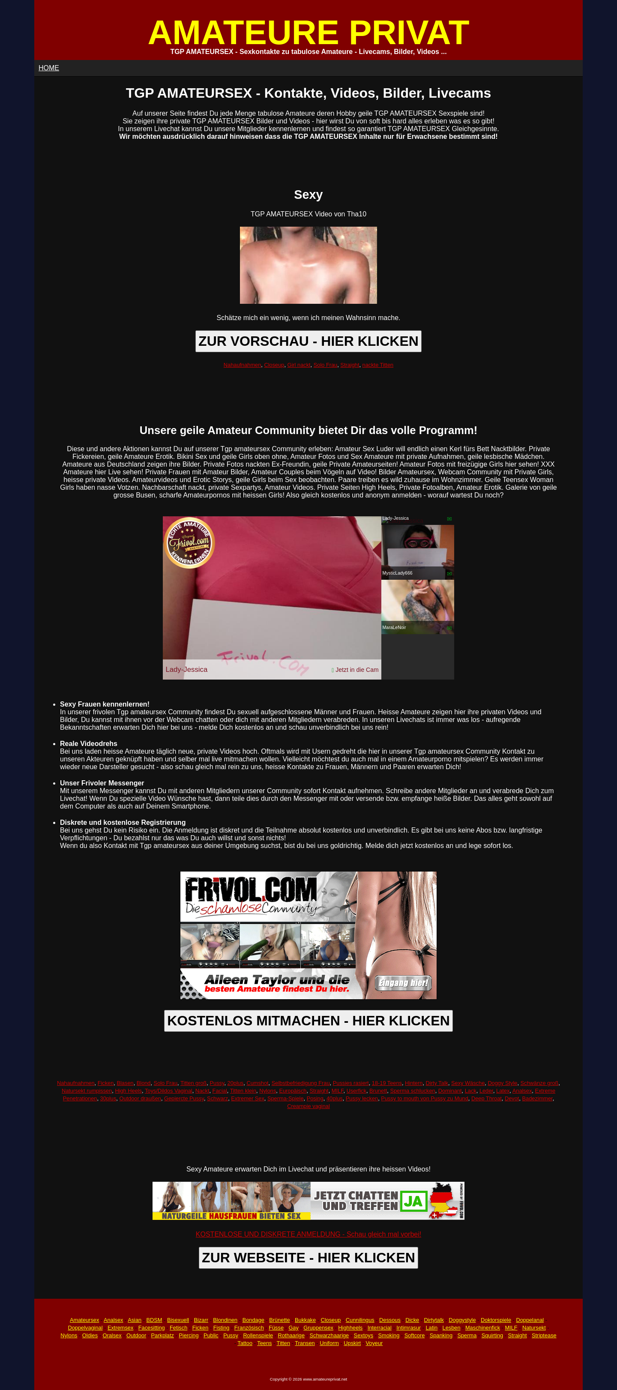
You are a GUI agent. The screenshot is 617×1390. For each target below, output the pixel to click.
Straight (349, 365)
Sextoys (364, 1335)
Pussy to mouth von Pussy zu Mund (424, 1098)
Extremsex (120, 1327)
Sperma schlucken (412, 1090)
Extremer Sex (247, 1098)
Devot (512, 1098)
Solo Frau (325, 365)
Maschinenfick (482, 1327)
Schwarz (217, 1098)
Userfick (356, 1090)
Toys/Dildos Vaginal (168, 1090)
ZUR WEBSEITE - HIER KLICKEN (308, 1257)
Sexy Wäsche (468, 1083)
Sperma (466, 1335)
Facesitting (151, 1327)
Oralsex (111, 1335)
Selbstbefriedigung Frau (301, 1083)
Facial (220, 1090)
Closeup (274, 365)
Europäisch (292, 1090)
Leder (486, 1090)
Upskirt (352, 1343)
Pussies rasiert (351, 1083)
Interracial (380, 1327)
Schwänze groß (540, 1083)
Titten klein (243, 1090)
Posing (315, 1098)
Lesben (452, 1327)
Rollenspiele (258, 1335)
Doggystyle (462, 1320)
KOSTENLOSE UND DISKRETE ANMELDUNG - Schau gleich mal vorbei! (308, 1234)
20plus (236, 1083)
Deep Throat (486, 1098)
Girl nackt (299, 365)
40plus (334, 1098)
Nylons (267, 1090)
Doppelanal (530, 1320)
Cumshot (257, 1083)
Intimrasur (408, 1327)
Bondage (253, 1320)
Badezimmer (537, 1098)
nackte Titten (378, 365)
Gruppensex (318, 1327)
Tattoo (244, 1343)
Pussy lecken (362, 1098)
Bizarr (201, 1320)
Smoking (389, 1335)
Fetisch (178, 1327)
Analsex (522, 1090)
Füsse (276, 1327)
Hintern (413, 1083)
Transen (304, 1343)
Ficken (106, 1083)
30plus (108, 1098)
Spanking (441, 1335)
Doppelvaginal (85, 1327)
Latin (431, 1327)
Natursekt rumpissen (87, 1090)
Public (211, 1335)
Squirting (492, 1335)
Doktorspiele (496, 1320)
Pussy (217, 1083)
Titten (284, 1343)
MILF (338, 1090)
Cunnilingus (360, 1320)
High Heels (128, 1090)
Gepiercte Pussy (184, 1098)
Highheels (350, 1327)
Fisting (221, 1327)
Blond (144, 1083)
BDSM (154, 1320)
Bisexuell (178, 1320)
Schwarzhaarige (329, 1335)
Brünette (279, 1320)
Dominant (450, 1090)
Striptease (544, 1335)
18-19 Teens (387, 1083)
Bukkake (305, 1320)
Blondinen (225, 1320)
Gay (293, 1327)
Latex (502, 1090)
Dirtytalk (434, 1320)
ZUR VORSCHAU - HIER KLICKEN (308, 341)
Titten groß (193, 1083)
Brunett (378, 1090)
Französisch (249, 1327)
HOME (49, 68)
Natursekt (534, 1327)
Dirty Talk (437, 1083)
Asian (134, 1320)
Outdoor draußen (140, 1098)
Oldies (90, 1335)
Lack (470, 1090)
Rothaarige (291, 1335)
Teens (264, 1343)
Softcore (414, 1335)
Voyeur (374, 1343)
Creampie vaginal (308, 1106)
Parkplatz (162, 1335)
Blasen (125, 1083)
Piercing (188, 1335)
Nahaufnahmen (242, 365)
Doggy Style (502, 1083)
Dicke (412, 1320)
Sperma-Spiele (285, 1098)
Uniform (329, 1343)
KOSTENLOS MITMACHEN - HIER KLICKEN (308, 1020)
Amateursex (84, 1320)
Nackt (202, 1090)
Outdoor (136, 1335)
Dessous (390, 1320)
